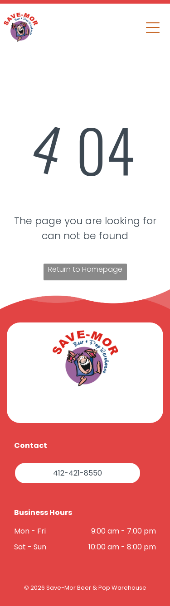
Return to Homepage (85, 269)
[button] (153, 27)
